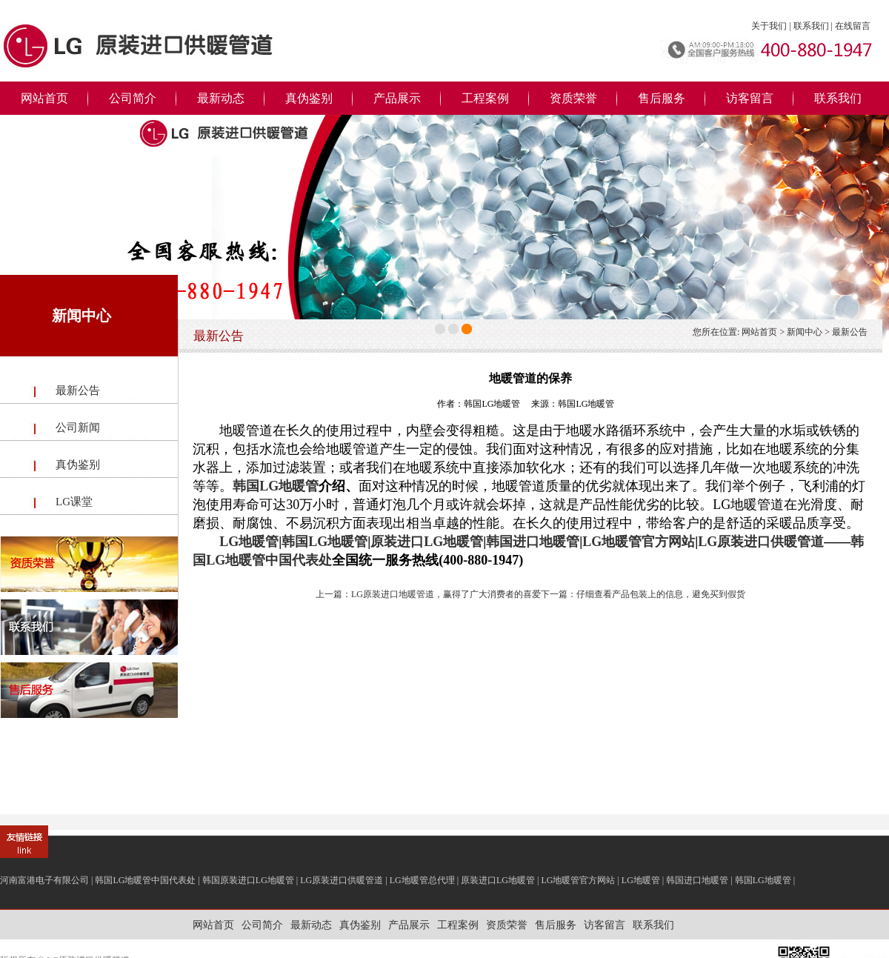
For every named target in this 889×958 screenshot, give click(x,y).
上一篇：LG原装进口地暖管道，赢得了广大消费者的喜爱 (428, 594)
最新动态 (220, 98)
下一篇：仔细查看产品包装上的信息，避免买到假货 (643, 594)
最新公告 (78, 390)
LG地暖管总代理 (422, 880)
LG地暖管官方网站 (638, 541)
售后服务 (661, 98)
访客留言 (749, 98)
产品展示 (397, 98)
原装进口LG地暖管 (426, 541)
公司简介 (132, 98)
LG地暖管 (249, 541)
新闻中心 (804, 332)
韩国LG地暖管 (276, 486)
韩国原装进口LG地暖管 (248, 880)
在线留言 (852, 26)
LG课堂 (74, 502)
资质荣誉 (573, 98)
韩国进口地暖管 (532, 541)
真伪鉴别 (309, 98)
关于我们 (769, 26)
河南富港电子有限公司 (44, 880)
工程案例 (485, 98)
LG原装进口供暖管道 (761, 541)
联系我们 (811, 26)
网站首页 (44, 98)
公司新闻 (78, 427)
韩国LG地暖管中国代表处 (145, 880)
